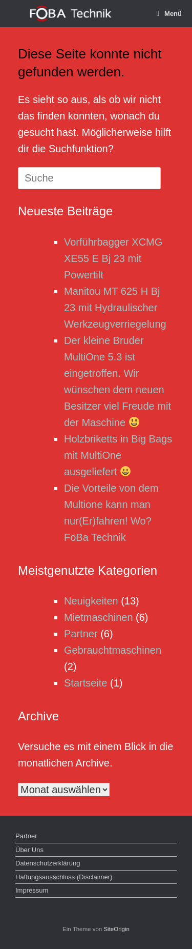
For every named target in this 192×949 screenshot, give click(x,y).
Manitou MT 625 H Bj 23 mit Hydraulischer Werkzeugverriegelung (115, 308)
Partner (81, 633)
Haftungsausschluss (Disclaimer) (63, 877)
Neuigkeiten (91, 601)
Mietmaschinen (98, 617)
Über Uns (29, 850)
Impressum (31, 890)
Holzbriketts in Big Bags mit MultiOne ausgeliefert (118, 455)
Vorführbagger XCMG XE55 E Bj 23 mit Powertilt (113, 258)
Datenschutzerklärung (47, 863)
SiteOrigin (116, 929)
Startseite (85, 683)
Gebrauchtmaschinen (112, 650)
